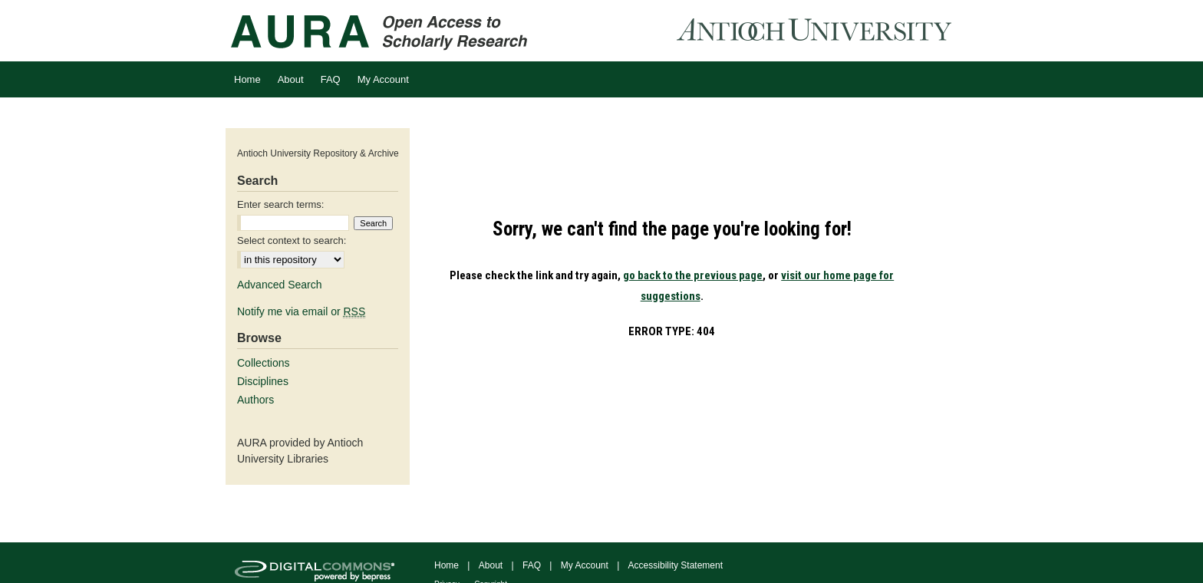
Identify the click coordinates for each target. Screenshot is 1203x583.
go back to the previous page (693, 275)
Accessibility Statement (675, 565)
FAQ (531, 565)
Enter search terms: (280, 204)
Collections (263, 363)
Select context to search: (291, 240)
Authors (255, 400)
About (491, 565)
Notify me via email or (301, 311)
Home (446, 565)
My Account (584, 565)
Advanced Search (279, 284)
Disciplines (262, 381)
